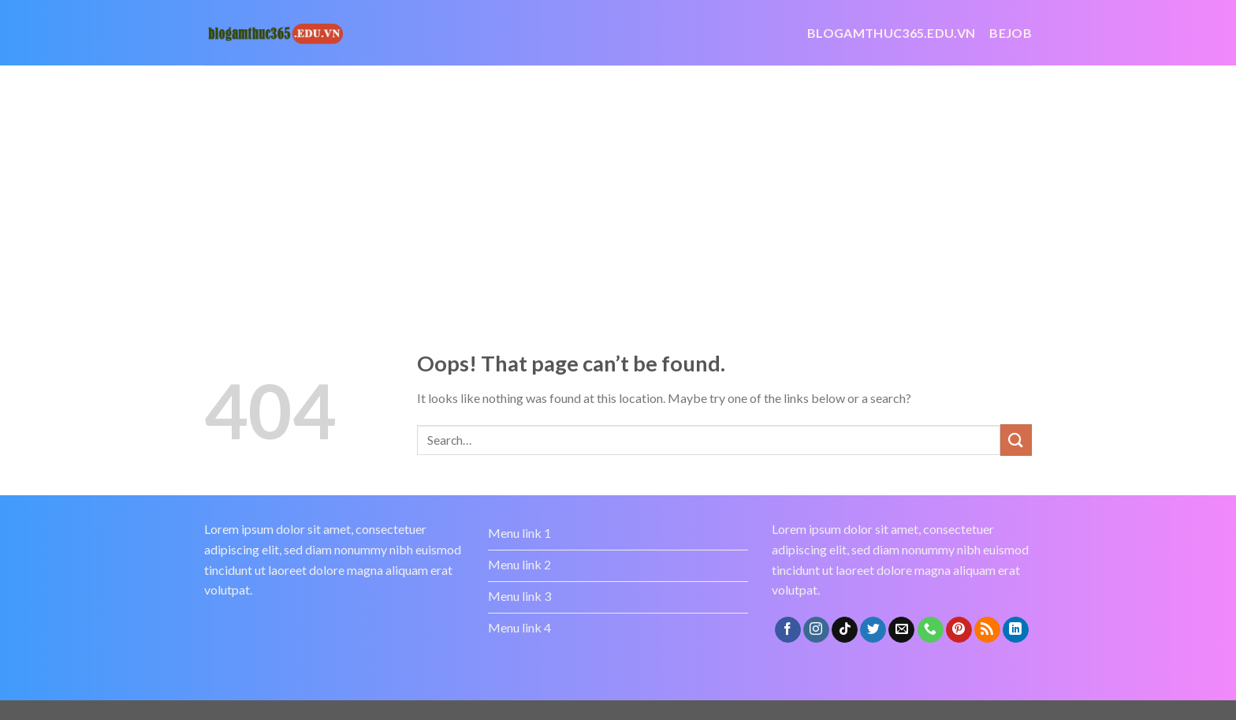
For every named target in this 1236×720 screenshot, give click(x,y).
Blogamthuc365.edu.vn (891, 32)
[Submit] (1016, 439)
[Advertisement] (618, 183)
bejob (1010, 32)
